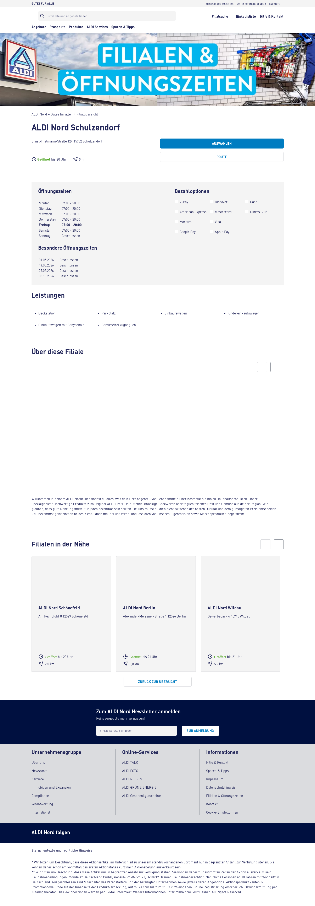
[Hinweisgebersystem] (220, 3)
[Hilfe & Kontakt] (271, 16)
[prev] (265, 544)
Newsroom (40, 770)
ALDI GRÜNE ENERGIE (139, 787)
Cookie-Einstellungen (222, 812)
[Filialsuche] (220, 16)
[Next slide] (275, 367)
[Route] (222, 157)
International (41, 812)
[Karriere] (274, 3)
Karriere (38, 779)
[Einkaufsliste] (246, 16)
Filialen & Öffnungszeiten (224, 795)
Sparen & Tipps (217, 770)
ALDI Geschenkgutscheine (141, 795)
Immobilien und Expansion (51, 787)
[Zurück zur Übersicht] (158, 682)
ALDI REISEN (132, 779)
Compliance (40, 795)
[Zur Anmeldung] (200, 731)
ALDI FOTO (130, 770)
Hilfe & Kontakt (217, 762)
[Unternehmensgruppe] (251, 3)
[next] (279, 544)
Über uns (38, 762)
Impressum (214, 779)
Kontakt (212, 804)
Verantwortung (42, 804)
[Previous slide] (262, 367)
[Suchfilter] (107, 16)
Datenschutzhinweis (221, 787)
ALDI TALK (130, 762)
